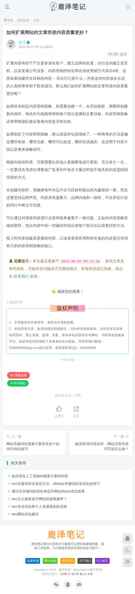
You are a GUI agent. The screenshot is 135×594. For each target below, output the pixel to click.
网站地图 (50, 561)
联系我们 (21, 276)
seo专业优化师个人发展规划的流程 (39, 506)
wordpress (83, 569)
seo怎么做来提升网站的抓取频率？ (39, 499)
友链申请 (33, 561)
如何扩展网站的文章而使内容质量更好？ (47, 32)
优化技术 (23, 20)
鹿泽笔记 (65, 569)
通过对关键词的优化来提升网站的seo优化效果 (48, 491)
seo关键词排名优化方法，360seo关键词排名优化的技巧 (56, 484)
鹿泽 (22, 42)
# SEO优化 (17, 383)
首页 (9, 20)
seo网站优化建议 (25, 514)
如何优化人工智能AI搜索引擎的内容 (40, 476)
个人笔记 (102, 561)
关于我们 (85, 561)
